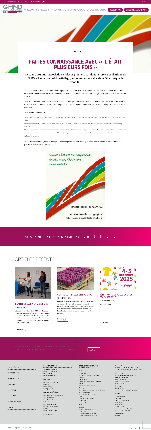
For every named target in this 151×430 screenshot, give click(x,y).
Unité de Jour (47, 373)
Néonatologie (47, 386)
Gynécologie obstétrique (51, 382)
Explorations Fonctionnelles (87, 413)
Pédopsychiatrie (120, 396)
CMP (80, 396)
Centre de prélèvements (87, 385)
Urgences (47, 414)
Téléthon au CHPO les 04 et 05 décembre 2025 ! (116, 296)
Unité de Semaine (49, 375)
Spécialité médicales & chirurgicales (88, 367)
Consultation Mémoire (50, 400)
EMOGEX (82, 407)
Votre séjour (29, 10)
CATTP (81, 383)
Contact (103, 10)
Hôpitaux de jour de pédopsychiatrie (126, 367)
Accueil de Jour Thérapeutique (53, 395)
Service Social (119, 406)
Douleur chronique (85, 403)
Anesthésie (82, 373)
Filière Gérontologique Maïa (52, 402)
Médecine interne (120, 379)
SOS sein (54, 10)
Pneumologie (119, 402)
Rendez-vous (115, 10)
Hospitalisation (50, 366)
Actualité (81, 10)
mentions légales (14, 427)
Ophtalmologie (119, 388)
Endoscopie (83, 411)
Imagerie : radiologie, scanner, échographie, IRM (128, 370)
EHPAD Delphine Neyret (51, 406)
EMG (80, 405)
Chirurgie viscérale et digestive (88, 394)
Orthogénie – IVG (48, 388)
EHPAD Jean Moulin (49, 404)
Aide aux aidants (48, 397)
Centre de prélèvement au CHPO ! (75, 294)
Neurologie (118, 386)
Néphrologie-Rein (120, 384)
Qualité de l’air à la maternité (31, 304)
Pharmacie (118, 398)
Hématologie (119, 365)
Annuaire (62, 10)
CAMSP (81, 377)
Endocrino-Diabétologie (86, 409)
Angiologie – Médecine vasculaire (89, 375)
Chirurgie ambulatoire (50, 369)
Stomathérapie (119, 413)
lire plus (20, 329)
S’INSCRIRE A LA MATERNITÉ (136, 10)
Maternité (47, 379)
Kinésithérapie (119, 373)
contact (94, 349)
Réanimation (119, 404)
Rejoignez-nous (92, 10)
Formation (71, 10)
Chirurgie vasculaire (85, 392)
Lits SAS (45, 408)
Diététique (82, 400)
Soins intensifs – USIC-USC (123, 409)
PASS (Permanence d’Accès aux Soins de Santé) (127, 391)
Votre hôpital (16, 10)
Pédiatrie (117, 394)
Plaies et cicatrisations (122, 400)
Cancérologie (83, 379)
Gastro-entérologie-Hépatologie (89, 415)
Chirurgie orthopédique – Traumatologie (92, 390)
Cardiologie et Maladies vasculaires (90, 381)
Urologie (117, 415)
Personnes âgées (50, 392)
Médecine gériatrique (50, 410)
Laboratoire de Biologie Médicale (125, 375)
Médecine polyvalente (50, 371)
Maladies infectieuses (121, 377)
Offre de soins (44, 10)
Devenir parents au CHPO (87, 398)
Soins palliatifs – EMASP (122, 411)
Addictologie (83, 371)
